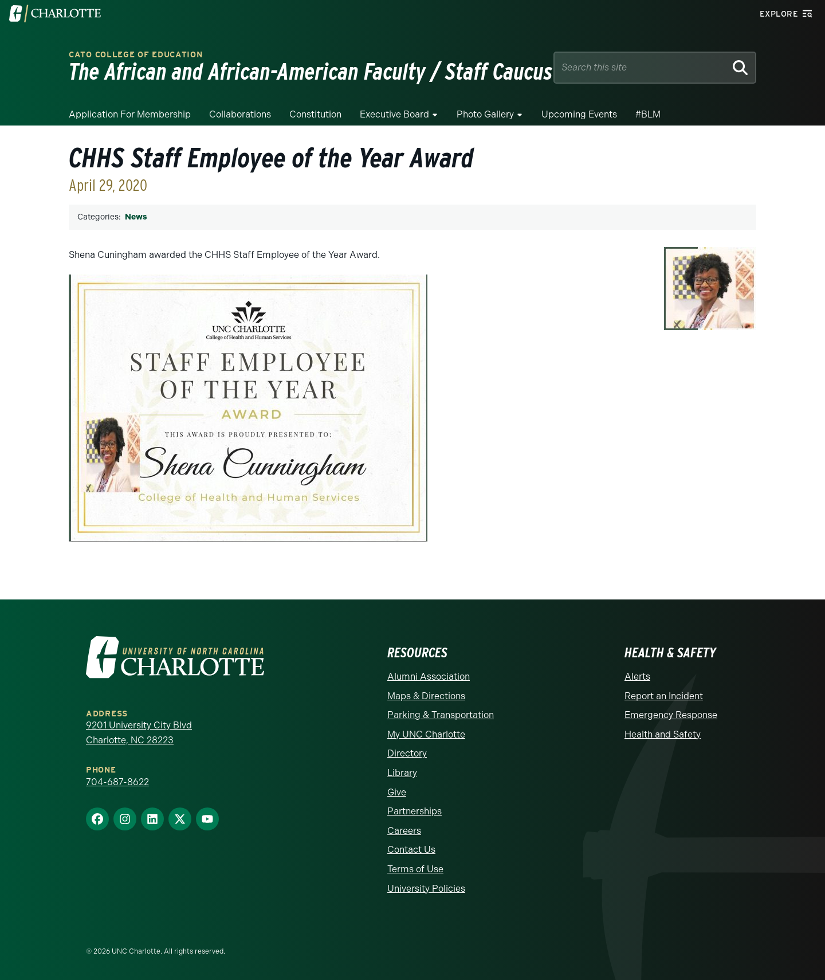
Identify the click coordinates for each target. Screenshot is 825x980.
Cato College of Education (136, 54)
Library (402, 772)
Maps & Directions (426, 696)
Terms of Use (415, 869)
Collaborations (240, 114)
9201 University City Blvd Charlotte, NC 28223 (139, 733)
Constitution (315, 114)
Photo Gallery (485, 114)
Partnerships (414, 811)
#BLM (648, 114)
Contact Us (411, 849)
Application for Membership (130, 114)
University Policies (426, 888)
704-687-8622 (117, 782)
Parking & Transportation (440, 714)
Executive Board (394, 114)
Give (396, 792)
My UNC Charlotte (426, 734)
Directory (407, 753)
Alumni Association (428, 676)
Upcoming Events (579, 114)
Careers (404, 830)
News (136, 217)
